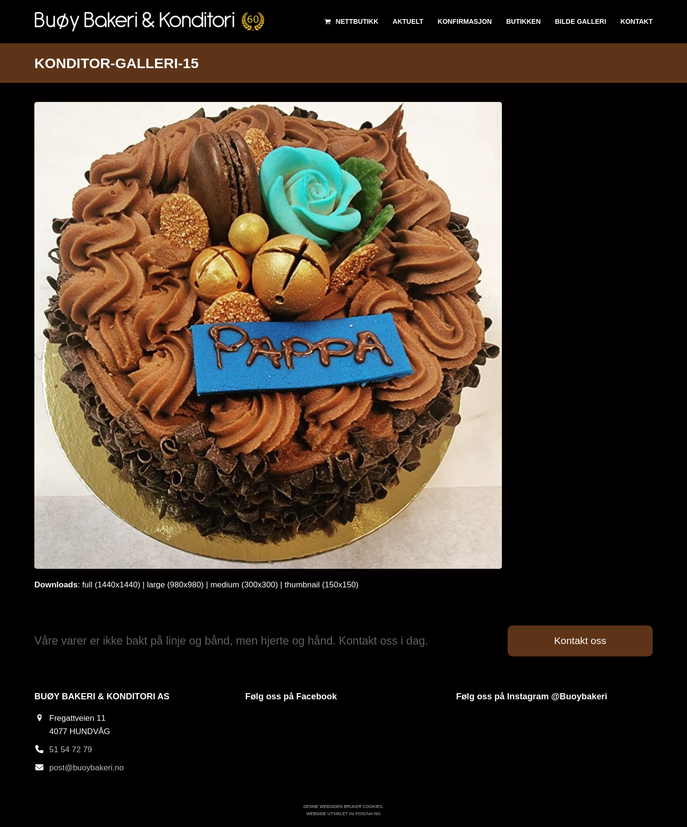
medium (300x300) (244, 584)
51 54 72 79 (70, 749)
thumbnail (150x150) (322, 584)
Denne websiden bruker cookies (343, 806)
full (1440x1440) (111, 584)
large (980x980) (175, 584)
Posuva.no (368, 813)
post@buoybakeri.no (86, 767)
